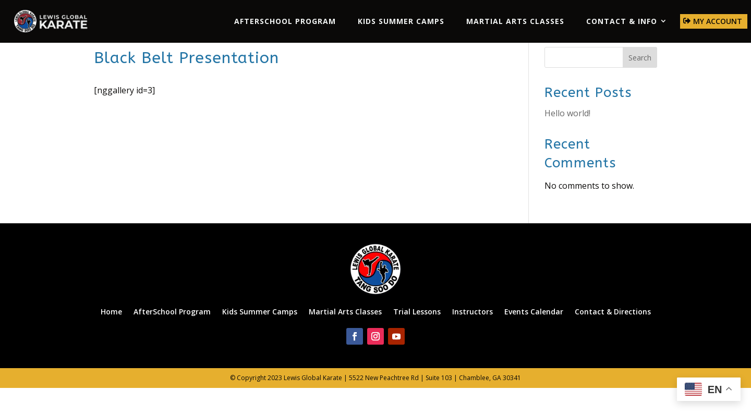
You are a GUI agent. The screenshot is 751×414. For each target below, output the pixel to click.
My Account (717, 21)
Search (639, 83)
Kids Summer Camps (401, 21)
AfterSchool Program (285, 21)
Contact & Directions (613, 336)
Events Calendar (533, 336)
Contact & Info (621, 21)
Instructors (472, 336)
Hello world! (567, 139)
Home (111, 336)
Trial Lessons (417, 336)
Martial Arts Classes (515, 21)
